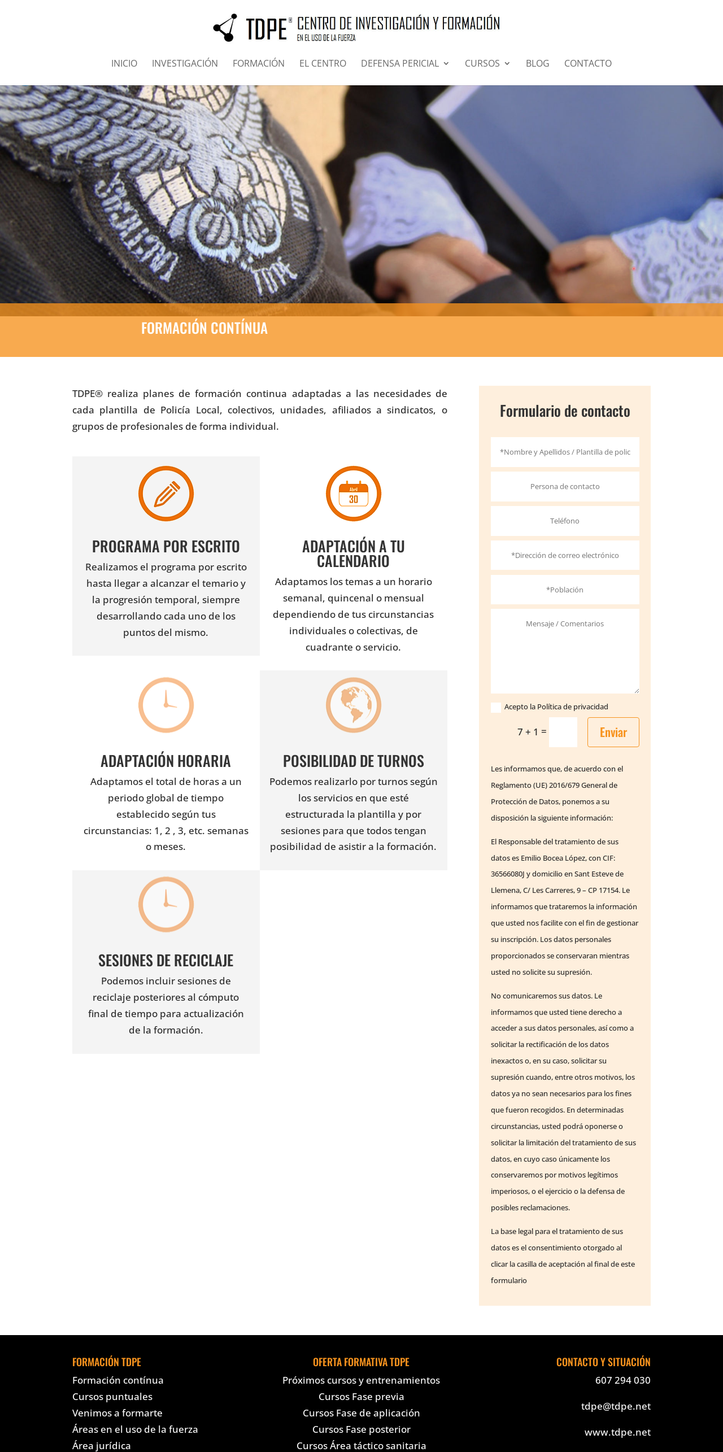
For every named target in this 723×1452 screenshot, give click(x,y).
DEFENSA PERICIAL (400, 64)
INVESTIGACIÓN (185, 64)
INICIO (124, 64)
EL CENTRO (322, 64)
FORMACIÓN (259, 64)
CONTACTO (588, 64)
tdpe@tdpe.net (616, 1405)
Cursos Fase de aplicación (361, 1412)
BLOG (538, 64)
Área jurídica (101, 1445)
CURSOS (482, 64)
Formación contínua (118, 1379)
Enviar (613, 731)
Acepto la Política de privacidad (549, 707)
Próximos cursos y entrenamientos (361, 1379)
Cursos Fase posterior (361, 1429)
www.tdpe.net (618, 1431)
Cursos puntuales (112, 1396)
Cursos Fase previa (361, 1396)
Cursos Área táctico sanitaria (361, 1445)
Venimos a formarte (117, 1412)
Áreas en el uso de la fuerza (135, 1429)
